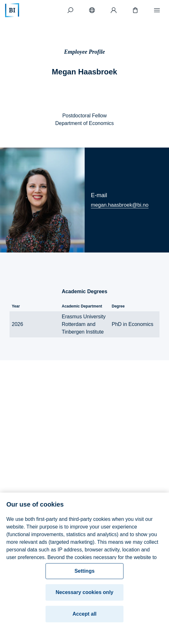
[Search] (70, 10)
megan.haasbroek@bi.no (120, 205)
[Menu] (157, 10)
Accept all (85, 616)
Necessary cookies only (84, 594)
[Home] (12, 10)
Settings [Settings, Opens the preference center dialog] (84, 573)
